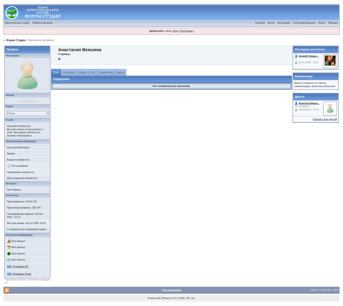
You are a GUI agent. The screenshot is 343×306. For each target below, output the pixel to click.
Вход (175, 31)
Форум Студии (15, 40)
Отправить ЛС (20, 266)
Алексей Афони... (309, 103)
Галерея (260, 23)
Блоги (271, 23)
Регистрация (186, 31)
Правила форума (42, 23)
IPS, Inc (190, 298)
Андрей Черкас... (309, 56)
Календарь (284, 23)
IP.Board (165, 298)
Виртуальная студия (17, 23)
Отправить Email (21, 274)
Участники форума (304, 23)
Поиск (322, 23)
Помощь (333, 23)
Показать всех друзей (325, 119)
